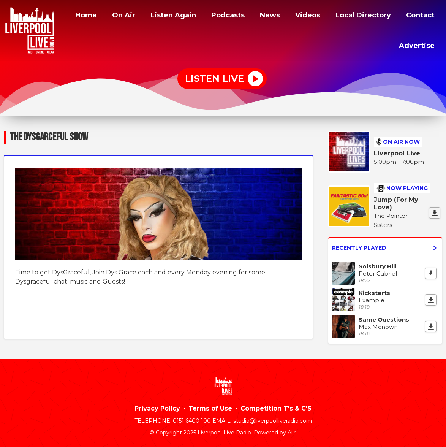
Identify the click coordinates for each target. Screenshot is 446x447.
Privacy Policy (157, 407)
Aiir (292, 431)
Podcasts (262, 16)
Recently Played (384, 246)
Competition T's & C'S (276, 407)
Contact (367, 44)
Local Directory (403, 16)
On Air (151, 16)
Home (112, 16)
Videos (344, 16)
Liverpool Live (397, 152)
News (306, 16)
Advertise (416, 44)
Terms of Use (210, 407)
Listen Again (204, 16)
